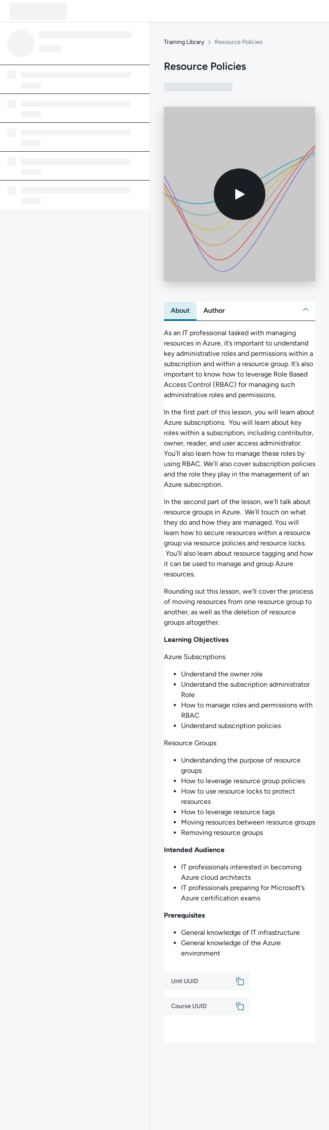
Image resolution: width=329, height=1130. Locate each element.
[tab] (180, 310)
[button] (305, 309)
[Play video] (239, 194)
